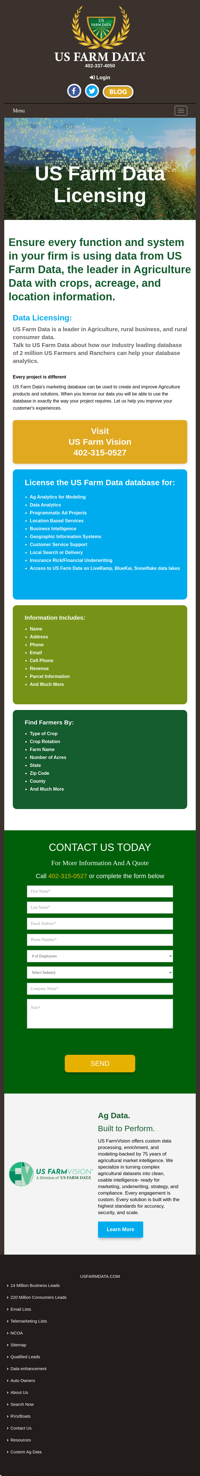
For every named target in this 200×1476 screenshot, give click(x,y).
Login (100, 77)
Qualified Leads (25, 1356)
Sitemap (18, 1344)
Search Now (22, 1404)
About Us (19, 1392)
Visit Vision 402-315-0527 (99, 441)
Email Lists (21, 1309)
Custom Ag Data (26, 1451)
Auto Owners (23, 1380)
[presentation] (73, 1043)
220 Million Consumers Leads (39, 1297)
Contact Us (21, 1428)
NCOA (17, 1332)
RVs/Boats (21, 1416)
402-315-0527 (67, 876)
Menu (19, 111)
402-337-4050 (100, 66)
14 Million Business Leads (35, 1285)
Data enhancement (29, 1368)
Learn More (120, 1229)
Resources (21, 1440)
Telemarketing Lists (29, 1321)
